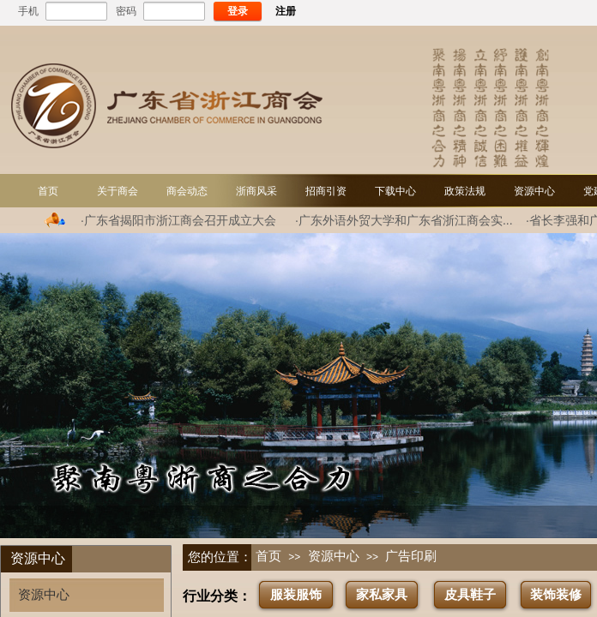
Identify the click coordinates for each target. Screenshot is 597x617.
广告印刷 (411, 556)
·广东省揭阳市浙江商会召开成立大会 (178, 220)
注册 (285, 11)
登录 (237, 11)
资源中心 (333, 556)
